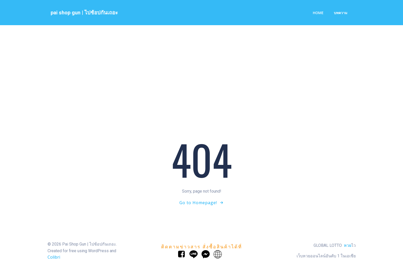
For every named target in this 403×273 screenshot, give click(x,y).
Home (318, 13)
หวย (347, 246)
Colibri (53, 257)
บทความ (340, 13)
